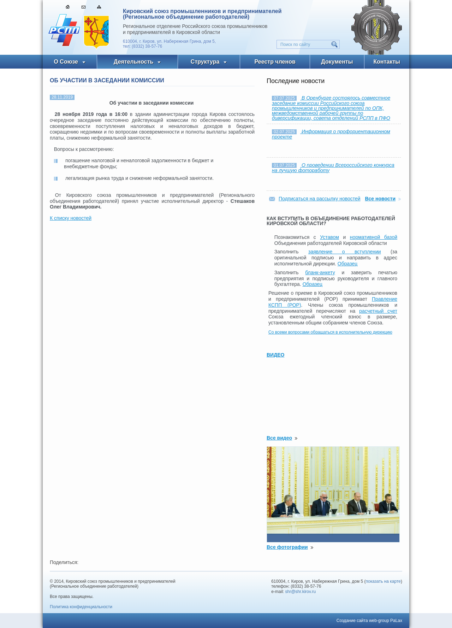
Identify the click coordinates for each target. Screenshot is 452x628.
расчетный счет (378, 311)
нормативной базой (373, 237)
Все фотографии (287, 547)
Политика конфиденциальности (81, 606)
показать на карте (383, 581)
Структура (205, 62)
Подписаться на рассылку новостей (320, 198)
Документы (337, 62)
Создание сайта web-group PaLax (369, 620)
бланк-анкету (320, 272)
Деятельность (133, 62)
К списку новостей (70, 218)
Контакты (387, 62)
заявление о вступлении (344, 251)
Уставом (329, 237)
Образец (347, 263)
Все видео (279, 438)
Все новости (380, 198)
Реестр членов (275, 62)
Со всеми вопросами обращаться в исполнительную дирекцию (330, 332)
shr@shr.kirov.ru (300, 591)
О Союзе (66, 62)
